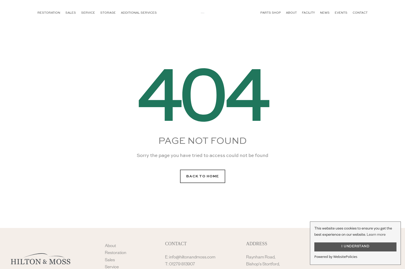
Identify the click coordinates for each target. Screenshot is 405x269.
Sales (110, 260)
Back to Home (202, 176)
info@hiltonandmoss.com (192, 257)
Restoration (115, 253)
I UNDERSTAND (355, 247)
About (110, 246)
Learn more (376, 235)
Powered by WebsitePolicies (335, 256)
